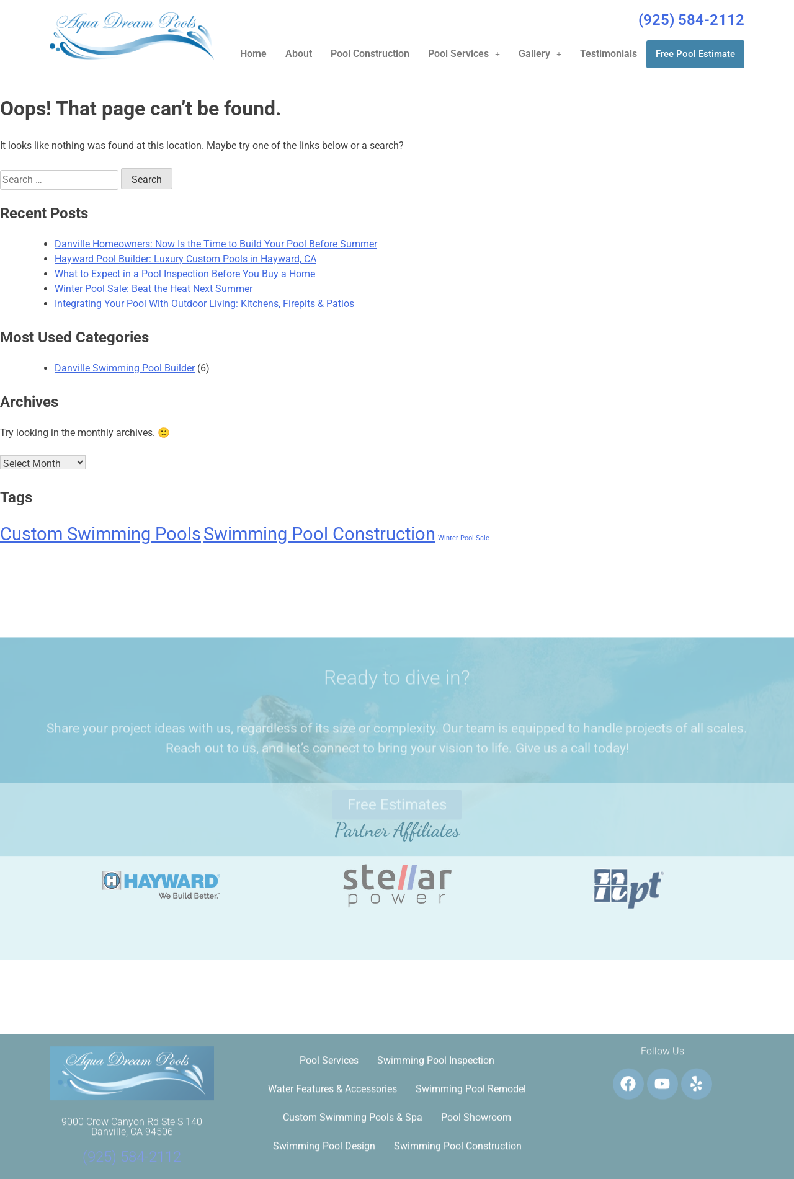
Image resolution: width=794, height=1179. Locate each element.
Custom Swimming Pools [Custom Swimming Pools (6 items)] (100, 534)
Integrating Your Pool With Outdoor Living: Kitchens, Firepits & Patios (204, 303)
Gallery (540, 54)
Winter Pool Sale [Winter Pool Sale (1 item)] (463, 538)
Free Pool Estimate (695, 54)
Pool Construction (370, 54)
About (298, 54)
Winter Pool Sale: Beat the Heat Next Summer (153, 289)
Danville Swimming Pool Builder (125, 368)
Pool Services (464, 54)
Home (253, 54)
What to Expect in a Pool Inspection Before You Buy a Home (185, 274)
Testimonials (608, 54)
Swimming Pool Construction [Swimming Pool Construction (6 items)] (319, 534)
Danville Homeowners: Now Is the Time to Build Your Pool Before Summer (216, 244)
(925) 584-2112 (691, 20)
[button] (464, 54)
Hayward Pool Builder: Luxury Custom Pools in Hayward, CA (185, 259)
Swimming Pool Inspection (435, 1154)
